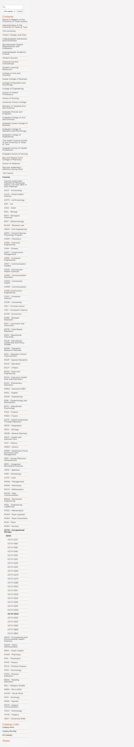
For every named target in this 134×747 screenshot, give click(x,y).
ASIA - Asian (10, 208)
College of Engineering (12, 89)
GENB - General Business (15, 433)
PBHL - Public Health (14, 651)
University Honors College (14, 102)
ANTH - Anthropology (14, 200)
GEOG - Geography (13, 426)
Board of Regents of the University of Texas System (14, 20)
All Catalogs (7, 735)
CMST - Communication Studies (15, 265)
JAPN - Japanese (12, 470)
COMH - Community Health (13, 282)
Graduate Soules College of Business (15, 124)
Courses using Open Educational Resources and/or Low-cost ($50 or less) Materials (15, 184)
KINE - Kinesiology (12, 474)
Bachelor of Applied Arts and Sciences (14, 107)
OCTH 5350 (13, 618)
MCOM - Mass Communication (11, 494)
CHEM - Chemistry (12, 239)
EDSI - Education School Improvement (15, 355)
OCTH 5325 (13, 598)
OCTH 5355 (13, 622)
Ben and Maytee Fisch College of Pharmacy (12, 159)
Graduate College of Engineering (11, 136)
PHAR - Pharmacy (12, 655)
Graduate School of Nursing (15, 154)
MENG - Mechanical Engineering (13, 500)
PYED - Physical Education (11, 675)
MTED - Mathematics (13, 511)
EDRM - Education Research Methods (12, 349)
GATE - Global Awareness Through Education (16, 421)
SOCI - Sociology (11, 697)
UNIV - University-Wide (14, 719)
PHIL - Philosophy (12, 658)
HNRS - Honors (11, 447)
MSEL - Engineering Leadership (13, 506)
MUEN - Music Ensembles (16, 518)
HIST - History (10, 443)
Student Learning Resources (10, 68)
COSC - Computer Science (12, 297)
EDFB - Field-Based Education (13, 330)
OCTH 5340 (13, 610)
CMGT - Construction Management (13, 253)
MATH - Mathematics (13, 489)
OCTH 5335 (13, 606)
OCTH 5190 (13, 551)
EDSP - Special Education (16, 360)
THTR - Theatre (11, 715)
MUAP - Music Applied (14, 514)
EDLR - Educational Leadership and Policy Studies (14, 343)
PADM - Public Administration (11, 646)
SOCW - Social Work (13, 693)
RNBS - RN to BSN (13, 690)
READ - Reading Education (11, 681)
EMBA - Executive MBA (15, 389)
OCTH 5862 (13, 633)
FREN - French (11, 416)
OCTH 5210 (13, 559)
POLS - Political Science (15, 666)
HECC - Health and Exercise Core (12, 438)
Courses (6, 177)
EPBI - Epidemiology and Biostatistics (15, 401)
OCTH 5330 (13, 602)
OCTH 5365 (13, 626)
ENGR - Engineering (13, 397)
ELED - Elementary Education (13, 384)
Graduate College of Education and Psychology (14, 130)
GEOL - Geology (11, 430)
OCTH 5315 (13, 591)
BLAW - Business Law (14, 225)
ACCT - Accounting (13, 190)
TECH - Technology (13, 711)
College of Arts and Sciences (11, 74)
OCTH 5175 (13, 540)
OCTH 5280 (13, 583)
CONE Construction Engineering (13, 292)
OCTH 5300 (13, 587)
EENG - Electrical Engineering (12, 372)
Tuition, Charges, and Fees (14, 35)
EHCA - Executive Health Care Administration (15, 378)
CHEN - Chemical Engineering (12, 244)
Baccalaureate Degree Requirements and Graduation (12, 46)
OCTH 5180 (13, 544)
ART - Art (8, 204)
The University (9, 31)
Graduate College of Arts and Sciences (13, 118)
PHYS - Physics (11, 662)
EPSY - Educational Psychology (13, 407)
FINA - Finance (11, 412)
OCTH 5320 (13, 594)
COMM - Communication (15, 287)
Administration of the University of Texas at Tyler (15, 26)
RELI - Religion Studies (14, 686)
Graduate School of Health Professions (14, 149)
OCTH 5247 (13, 567)
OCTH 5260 (13, 571)
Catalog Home (8, 727)
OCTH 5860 (13, 630)
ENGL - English (11, 393)
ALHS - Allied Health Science (13, 195)
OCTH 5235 (13, 563)
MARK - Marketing (12, 486)
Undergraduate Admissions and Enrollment (14, 40)
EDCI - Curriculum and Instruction (14, 324)
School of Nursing (10, 98)
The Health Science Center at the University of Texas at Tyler (14, 142)
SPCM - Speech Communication (11, 706)
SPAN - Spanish (11, 701)
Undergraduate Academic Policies (14, 53)
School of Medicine (11, 164)
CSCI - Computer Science (15, 310)
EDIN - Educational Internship (12, 336)
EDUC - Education (12, 364)
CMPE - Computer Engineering (12, 259)
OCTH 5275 (13, 579)
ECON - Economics (12, 314)
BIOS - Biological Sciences (12, 217)
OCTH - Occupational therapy (14, 531)
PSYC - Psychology (12, 670)
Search (20, 11)
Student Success (10, 58)
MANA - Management (14, 482)
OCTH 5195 (13, 555)
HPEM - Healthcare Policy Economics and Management (16, 453)
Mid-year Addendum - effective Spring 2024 (12, 168)
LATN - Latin (10, 478)
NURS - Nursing (11, 526)
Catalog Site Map (9, 731)
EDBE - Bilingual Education (11, 319)
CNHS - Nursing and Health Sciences (13, 271)
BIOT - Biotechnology (14, 221)
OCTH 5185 (13, 548)
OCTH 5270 (13, 575)
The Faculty (7, 173)
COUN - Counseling (13, 302)
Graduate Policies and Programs (12, 113)
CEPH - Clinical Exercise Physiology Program (15, 234)
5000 (8, 536)
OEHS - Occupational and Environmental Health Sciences (15, 639)
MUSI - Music (10, 522)
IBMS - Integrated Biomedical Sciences (13, 465)
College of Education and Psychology (13, 84)
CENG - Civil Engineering (15, 229)
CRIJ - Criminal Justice (14, 306)
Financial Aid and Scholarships (10, 63)
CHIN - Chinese (11, 249)
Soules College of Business (14, 79)
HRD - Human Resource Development (15, 459)
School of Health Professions (10, 93)
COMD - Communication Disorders (15, 276)
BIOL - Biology (10, 212)
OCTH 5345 (13, 614)
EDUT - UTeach (11, 368)
